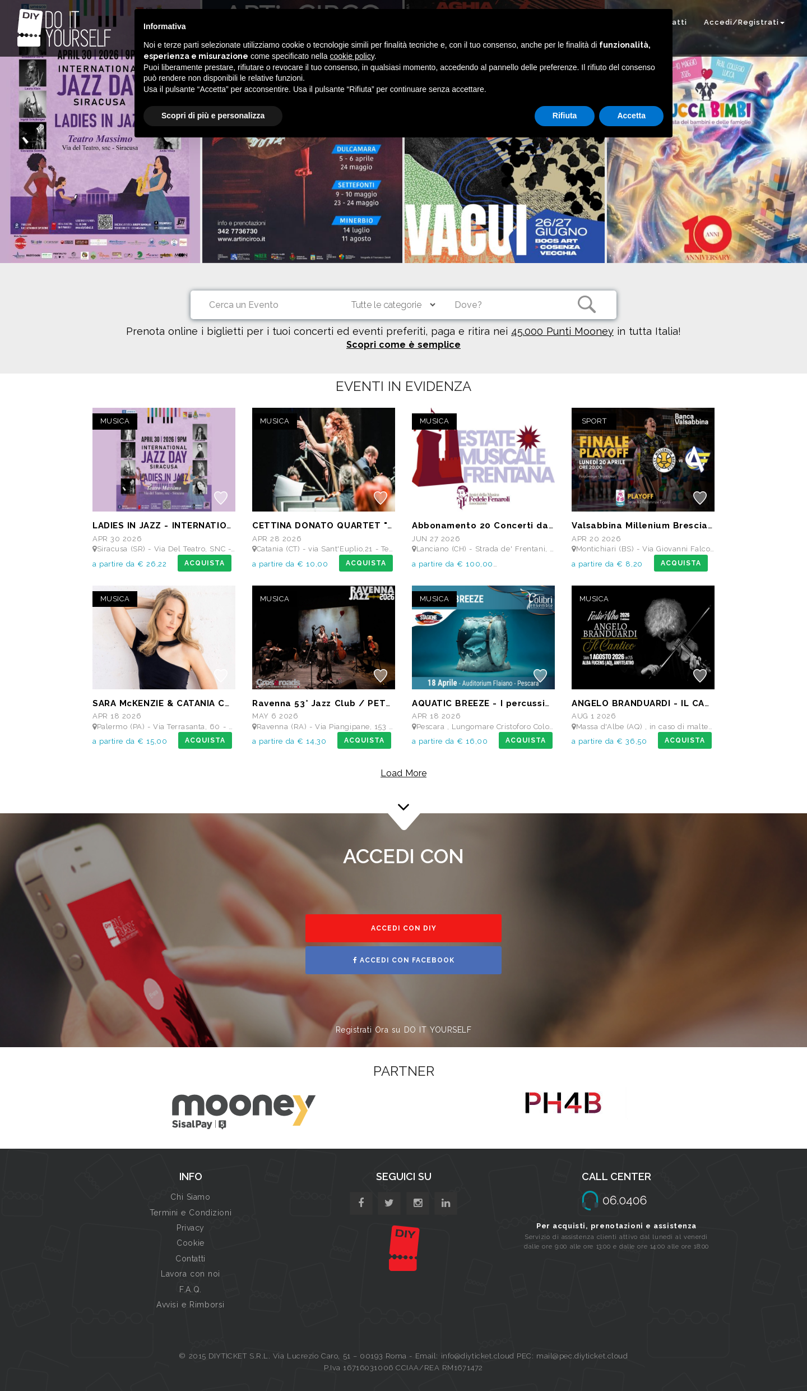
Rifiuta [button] (565, 115)
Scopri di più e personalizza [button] (213, 115)
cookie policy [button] (352, 56)
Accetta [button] (631, 115)
